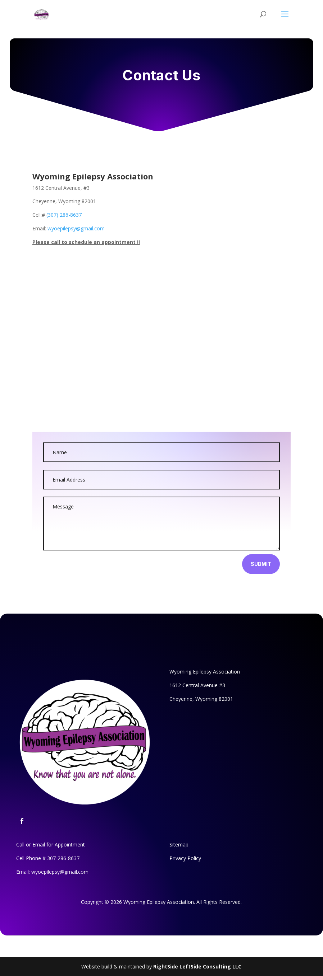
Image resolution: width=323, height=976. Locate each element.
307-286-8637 (63, 858)
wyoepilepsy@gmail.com (76, 228)
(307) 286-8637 (64, 214)
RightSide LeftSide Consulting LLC (197, 966)
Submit (261, 564)
